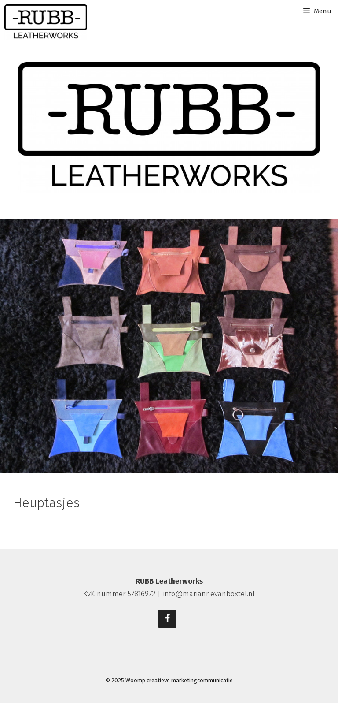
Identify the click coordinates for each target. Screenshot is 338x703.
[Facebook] (167, 619)
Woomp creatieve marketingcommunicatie (179, 680)
